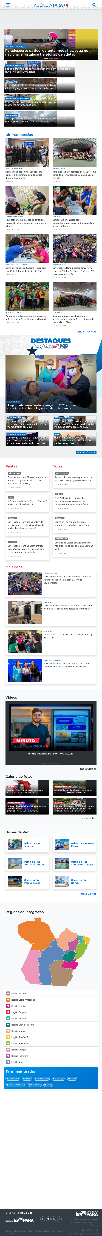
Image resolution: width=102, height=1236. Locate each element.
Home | (9, 1231)
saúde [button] (48, 1201)
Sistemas (9, 1233)
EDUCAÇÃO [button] (58, 1195)
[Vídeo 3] (53, 847)
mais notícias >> (86, 536)
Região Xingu (15, 1179)
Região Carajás (16, 1123)
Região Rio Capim (17, 1160)
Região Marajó (16, 1148)
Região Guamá (16, 1135)
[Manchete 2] (51, 118)
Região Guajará (16, 1129)
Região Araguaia (16, 1110)
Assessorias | (56, 1231)
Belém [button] (72, 1195)
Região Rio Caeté (17, 1154)
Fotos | (39, 1231)
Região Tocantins (17, 1173)
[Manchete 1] (46, 118)
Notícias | (17, 1231)
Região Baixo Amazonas (20, 1117)
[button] (7, 5)
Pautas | (25, 1231)
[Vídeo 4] (58, 847)
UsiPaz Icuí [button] (34, 1201)
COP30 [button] (27, 1195)
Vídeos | (47, 1231)
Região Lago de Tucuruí (20, 1141)
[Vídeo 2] (49, 847)
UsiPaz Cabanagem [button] (16, 1201)
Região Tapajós (16, 1166)
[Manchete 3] (56, 118)
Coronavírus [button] (13, 1195)
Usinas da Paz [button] (42, 1195)
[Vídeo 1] (44, 847)
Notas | (32, 1231)
